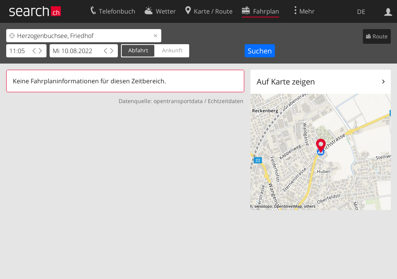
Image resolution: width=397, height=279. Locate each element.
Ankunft (172, 50)
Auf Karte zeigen (286, 81)
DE (361, 11)
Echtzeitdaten (225, 101)
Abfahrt (138, 50)
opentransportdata (178, 101)
